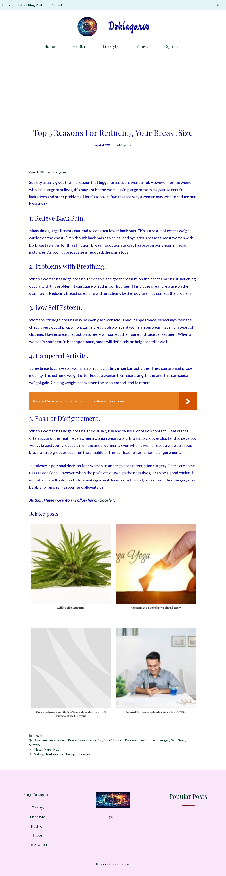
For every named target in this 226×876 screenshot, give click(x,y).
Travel (37, 835)
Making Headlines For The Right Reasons (62, 754)
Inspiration (37, 844)
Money (142, 46)
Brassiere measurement (50, 740)
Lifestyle (111, 46)
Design (38, 807)
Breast (72, 740)
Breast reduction (90, 740)
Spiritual (174, 46)
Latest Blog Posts (31, 5)
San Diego (178, 740)
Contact (56, 5)
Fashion (38, 826)
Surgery (34, 745)
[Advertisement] (113, 87)
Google (105, 500)
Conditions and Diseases (121, 740)
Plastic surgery (160, 740)
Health (79, 46)
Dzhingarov (123, 145)
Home (6, 5)
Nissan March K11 (46, 749)
